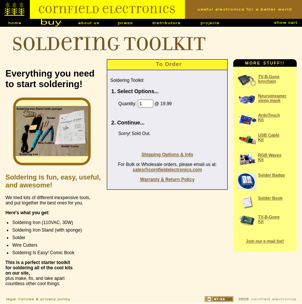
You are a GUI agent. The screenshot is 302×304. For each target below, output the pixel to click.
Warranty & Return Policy (167, 179)
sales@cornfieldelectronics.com (167, 169)
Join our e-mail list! (265, 241)
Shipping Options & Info (167, 154)
